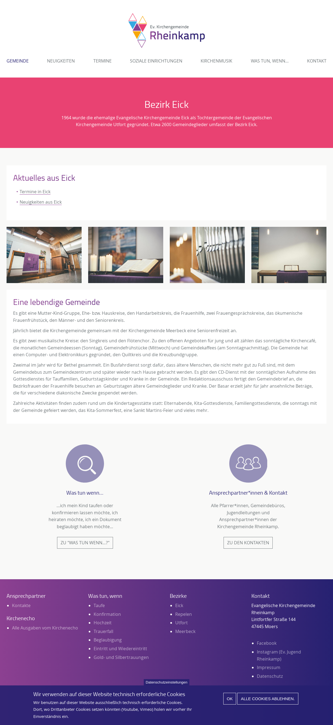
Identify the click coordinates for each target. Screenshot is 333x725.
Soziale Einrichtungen (156, 61)
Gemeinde (18, 61)
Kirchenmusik (216, 61)
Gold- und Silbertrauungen (121, 657)
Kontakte (21, 605)
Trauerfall (103, 631)
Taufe (99, 605)
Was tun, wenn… (270, 61)
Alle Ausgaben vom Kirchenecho (45, 628)
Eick (179, 605)
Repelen (183, 614)
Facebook (266, 643)
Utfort (181, 623)
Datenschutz (270, 676)
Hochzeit (103, 623)
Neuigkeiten (61, 61)
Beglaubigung (108, 640)
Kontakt (316, 61)
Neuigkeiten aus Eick (41, 202)
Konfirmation (107, 614)
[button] (44, 255)
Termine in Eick (35, 192)
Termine (102, 61)
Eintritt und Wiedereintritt (120, 649)
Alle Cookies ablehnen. (268, 702)
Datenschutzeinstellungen (167, 686)
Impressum (268, 667)
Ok (230, 702)
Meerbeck (185, 631)
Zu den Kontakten (248, 543)
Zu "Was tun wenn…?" (85, 543)
